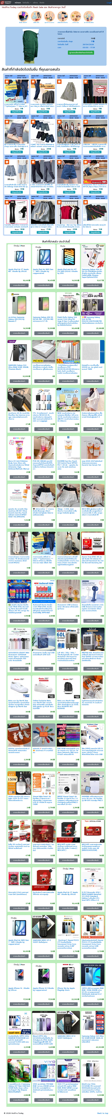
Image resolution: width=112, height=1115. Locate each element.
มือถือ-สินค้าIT (23, 22)
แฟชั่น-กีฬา (36, 22)
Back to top (102, 1113)
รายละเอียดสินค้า (19, 285)
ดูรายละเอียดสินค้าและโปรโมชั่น (81, 52)
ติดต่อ (42, 2)
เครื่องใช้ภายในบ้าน (63, 22)
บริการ (35, 2)
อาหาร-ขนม (76, 22)
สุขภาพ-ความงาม (49, 22)
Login (109, 2)
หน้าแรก (18, 2)
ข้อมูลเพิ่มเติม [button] (16, 112)
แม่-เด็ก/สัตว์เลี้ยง (89, 22)
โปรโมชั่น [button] (26, 2)
